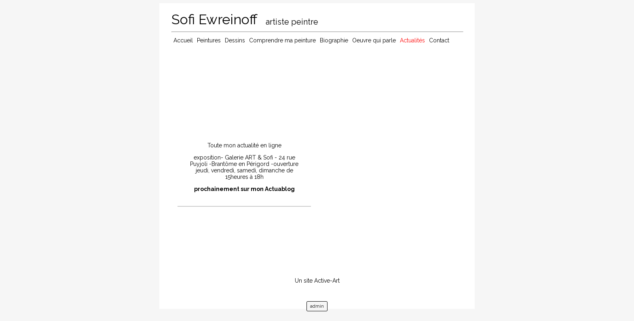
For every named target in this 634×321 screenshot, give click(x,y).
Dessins (235, 40)
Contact (439, 40)
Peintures (209, 40)
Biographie (334, 40)
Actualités (412, 40)
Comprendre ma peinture (282, 40)
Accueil (183, 40)
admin (317, 306)
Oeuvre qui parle (374, 40)
